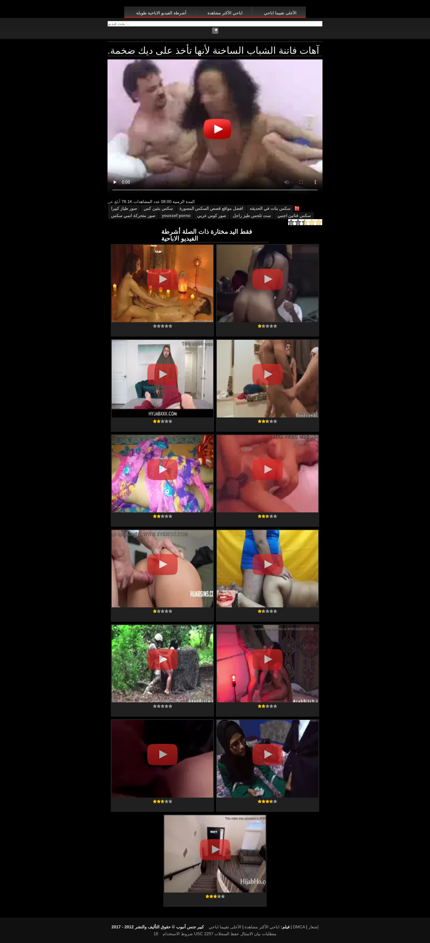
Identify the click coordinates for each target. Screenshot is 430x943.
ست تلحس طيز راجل (252, 215)
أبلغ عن (114, 201)
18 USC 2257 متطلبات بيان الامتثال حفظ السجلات (215, 933)
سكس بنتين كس (158, 208)
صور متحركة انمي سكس (133, 215)
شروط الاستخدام (178, 933)
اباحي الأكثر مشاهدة (225, 12)
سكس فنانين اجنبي (294, 215)
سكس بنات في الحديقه (270, 208)
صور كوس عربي (211, 215)
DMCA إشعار (306, 926)
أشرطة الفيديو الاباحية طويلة (161, 12)
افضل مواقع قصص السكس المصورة (211, 208)
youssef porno (176, 215)
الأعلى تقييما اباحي (280, 12)
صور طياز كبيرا (124, 208)
